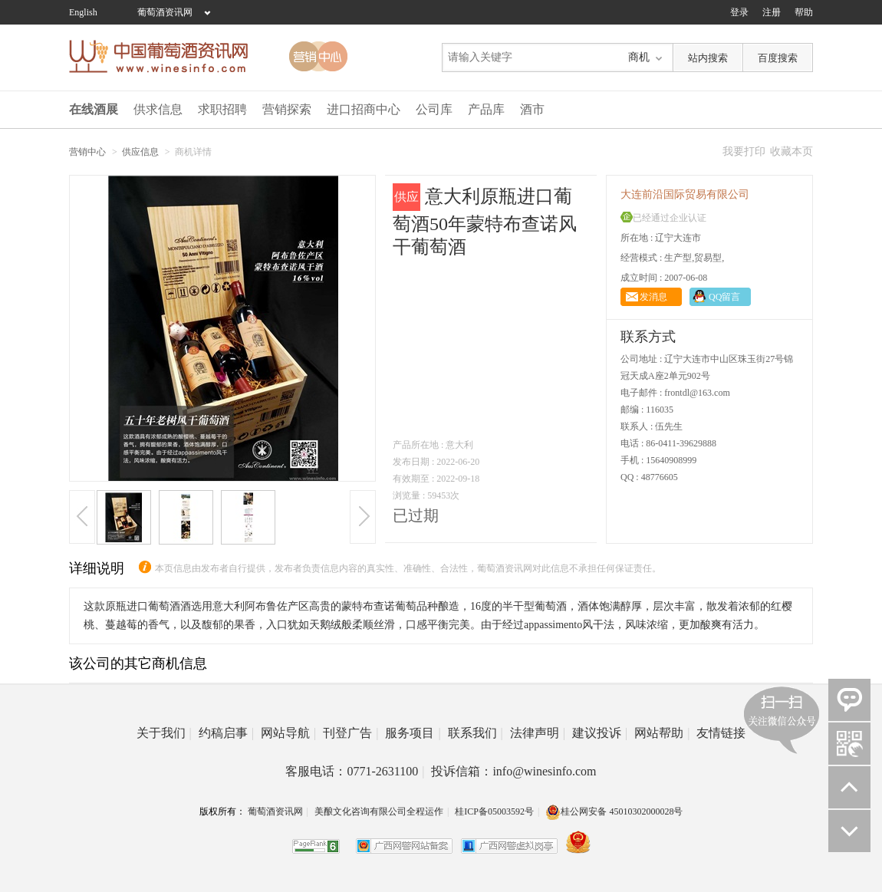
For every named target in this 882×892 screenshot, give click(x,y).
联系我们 (475, 732)
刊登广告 (350, 732)
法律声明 (537, 732)
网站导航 (288, 732)
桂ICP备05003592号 (494, 811)
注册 (771, 12)
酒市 (532, 109)
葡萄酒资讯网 (165, 12)
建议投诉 (599, 732)
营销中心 (87, 151)
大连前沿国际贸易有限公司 (684, 194)
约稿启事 (226, 732)
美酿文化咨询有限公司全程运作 (378, 811)
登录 (739, 12)
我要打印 (743, 151)
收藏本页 (791, 151)
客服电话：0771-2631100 (354, 771)
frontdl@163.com (696, 392)
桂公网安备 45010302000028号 (614, 811)
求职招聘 (222, 109)
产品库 (486, 109)
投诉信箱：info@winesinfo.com (513, 771)
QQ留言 (724, 296)
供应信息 (140, 151)
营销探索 (286, 109)
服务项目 (412, 732)
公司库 (434, 109)
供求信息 (158, 109)
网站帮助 (661, 732)
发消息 (653, 296)
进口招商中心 (363, 109)
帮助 (804, 12)
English (83, 12)
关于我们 (164, 732)
